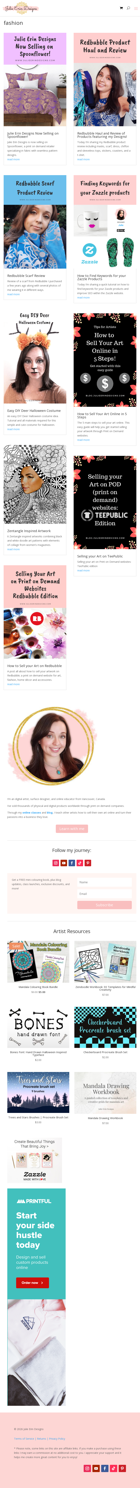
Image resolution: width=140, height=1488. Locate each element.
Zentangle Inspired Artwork (29, 531)
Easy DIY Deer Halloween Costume (34, 410)
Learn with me (71, 828)
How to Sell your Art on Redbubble (34, 666)
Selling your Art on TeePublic (100, 556)
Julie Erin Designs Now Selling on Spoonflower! (33, 135)
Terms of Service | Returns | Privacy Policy (39, 1438)
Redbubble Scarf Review (26, 275)
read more (13, 159)
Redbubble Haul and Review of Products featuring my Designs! (102, 135)
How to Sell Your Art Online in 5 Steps (102, 415)
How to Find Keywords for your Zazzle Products (101, 277)
